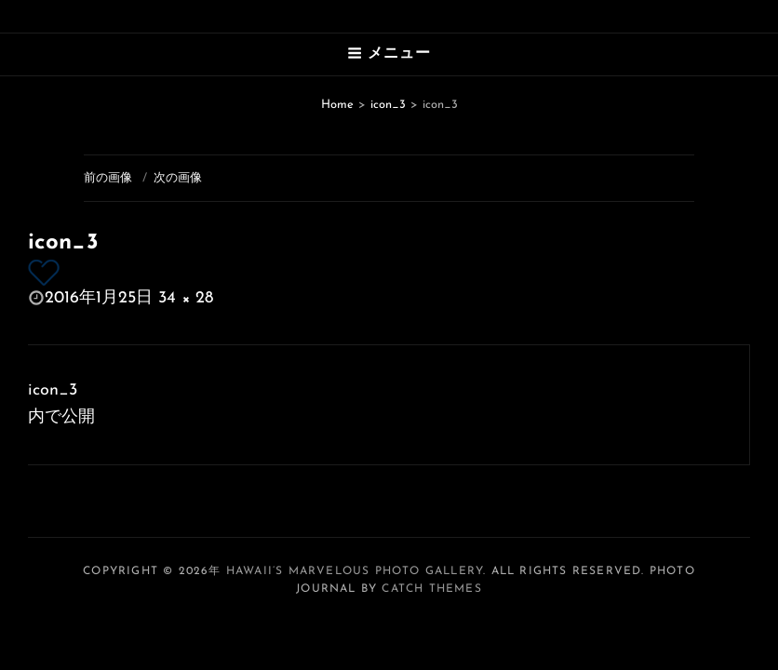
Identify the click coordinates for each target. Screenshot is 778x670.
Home (337, 105)
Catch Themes (431, 589)
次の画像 (178, 178)
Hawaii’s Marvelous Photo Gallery (354, 571)
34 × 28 (185, 298)
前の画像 (108, 178)
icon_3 (388, 105)
